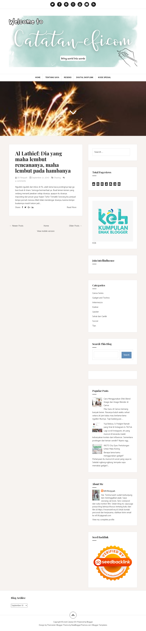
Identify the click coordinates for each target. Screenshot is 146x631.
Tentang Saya (52, 77)
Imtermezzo (97, 302)
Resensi (67, 77)
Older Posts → (75, 226)
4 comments (20, 181)
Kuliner (95, 307)
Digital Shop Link (84, 77)
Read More (71, 207)
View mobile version (45, 231)
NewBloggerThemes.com (81, 625)
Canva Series (98, 293)
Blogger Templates (99, 625)
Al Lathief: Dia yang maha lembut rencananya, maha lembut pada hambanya (43, 162)
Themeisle (51, 625)
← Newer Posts (16, 226)
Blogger (90, 622)
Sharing (57, 177)
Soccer (95, 321)
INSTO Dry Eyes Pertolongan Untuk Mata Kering (116, 447)
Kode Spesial (104, 77)
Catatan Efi (72, 622)
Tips (94, 325)
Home (37, 77)
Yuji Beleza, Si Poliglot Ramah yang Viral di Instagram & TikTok (118, 425)
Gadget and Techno (101, 298)
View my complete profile (103, 519)
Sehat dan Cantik (99, 316)
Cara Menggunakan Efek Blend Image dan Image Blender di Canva (117, 402)
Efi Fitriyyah (109, 491)
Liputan (95, 312)
